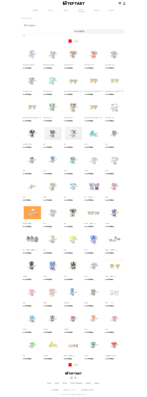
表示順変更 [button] (79, 31)
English (88, 383)
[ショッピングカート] (119, 3)
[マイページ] (124, 3)
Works (64, 383)
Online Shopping (76, 383)
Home (49, 383)
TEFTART (71, 394)
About (57, 383)
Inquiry (97, 383)
